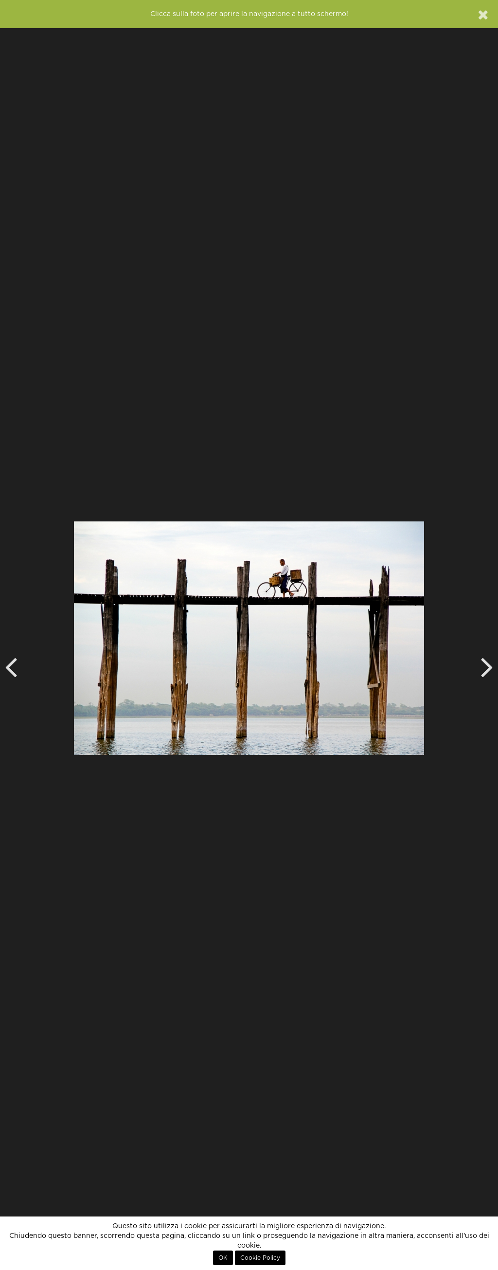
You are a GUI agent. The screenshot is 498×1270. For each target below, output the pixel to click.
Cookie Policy (260, 1258)
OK (223, 1258)
